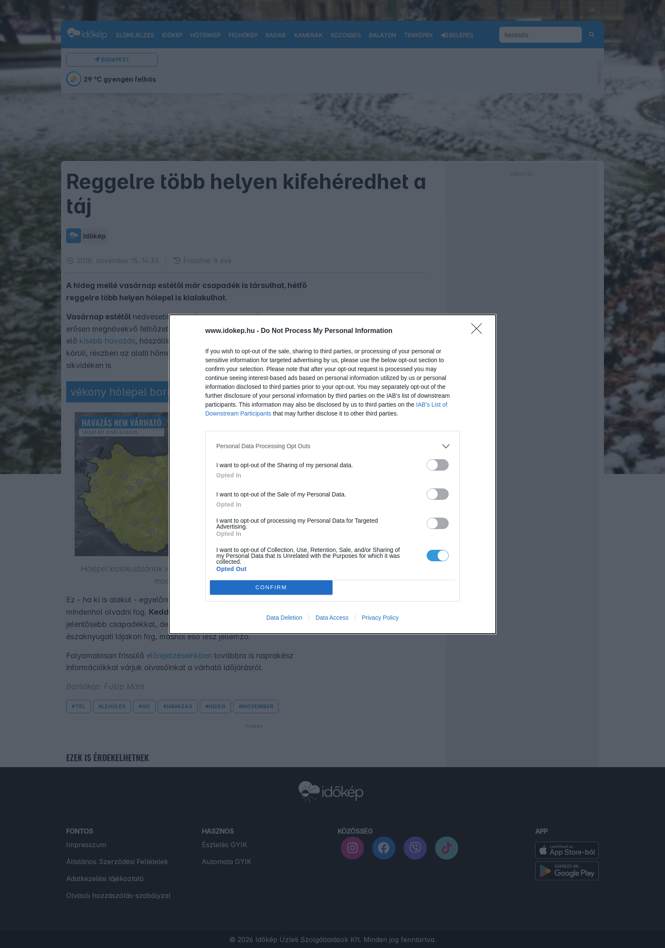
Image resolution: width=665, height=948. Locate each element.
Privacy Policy (380, 617)
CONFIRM (271, 587)
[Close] (479, 331)
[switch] (438, 465)
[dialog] (332, 474)
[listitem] (332, 446)
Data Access (332, 617)
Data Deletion (284, 617)
